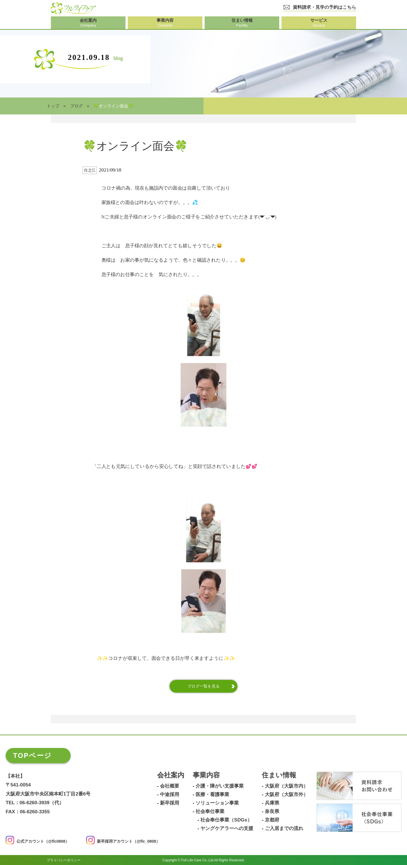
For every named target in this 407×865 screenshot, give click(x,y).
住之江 (90, 170)
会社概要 (169, 786)
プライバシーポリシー (64, 860)
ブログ (76, 106)
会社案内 (170, 775)
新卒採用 (169, 803)
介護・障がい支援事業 (220, 786)
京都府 (272, 820)
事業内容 (206, 775)
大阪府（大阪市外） (286, 794)
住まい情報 (279, 775)
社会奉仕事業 (210, 811)
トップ (53, 106)
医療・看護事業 (212, 794)
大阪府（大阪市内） (286, 786)
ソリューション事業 (217, 803)
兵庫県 (272, 803)
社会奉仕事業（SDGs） (226, 820)
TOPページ (32, 755)
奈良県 (272, 811)
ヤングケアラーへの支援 (226, 828)
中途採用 (169, 794)
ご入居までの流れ (284, 828)
